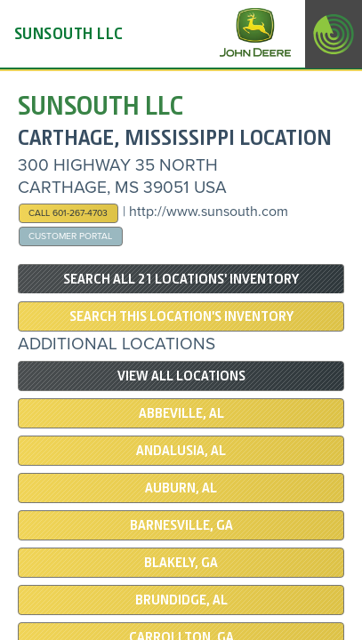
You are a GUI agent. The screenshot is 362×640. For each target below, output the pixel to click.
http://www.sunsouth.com (208, 211)
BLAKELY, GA (181, 563)
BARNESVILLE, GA (181, 525)
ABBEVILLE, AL (181, 413)
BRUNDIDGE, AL (181, 600)
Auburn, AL (181, 488)
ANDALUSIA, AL (181, 451)
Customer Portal (70, 236)
